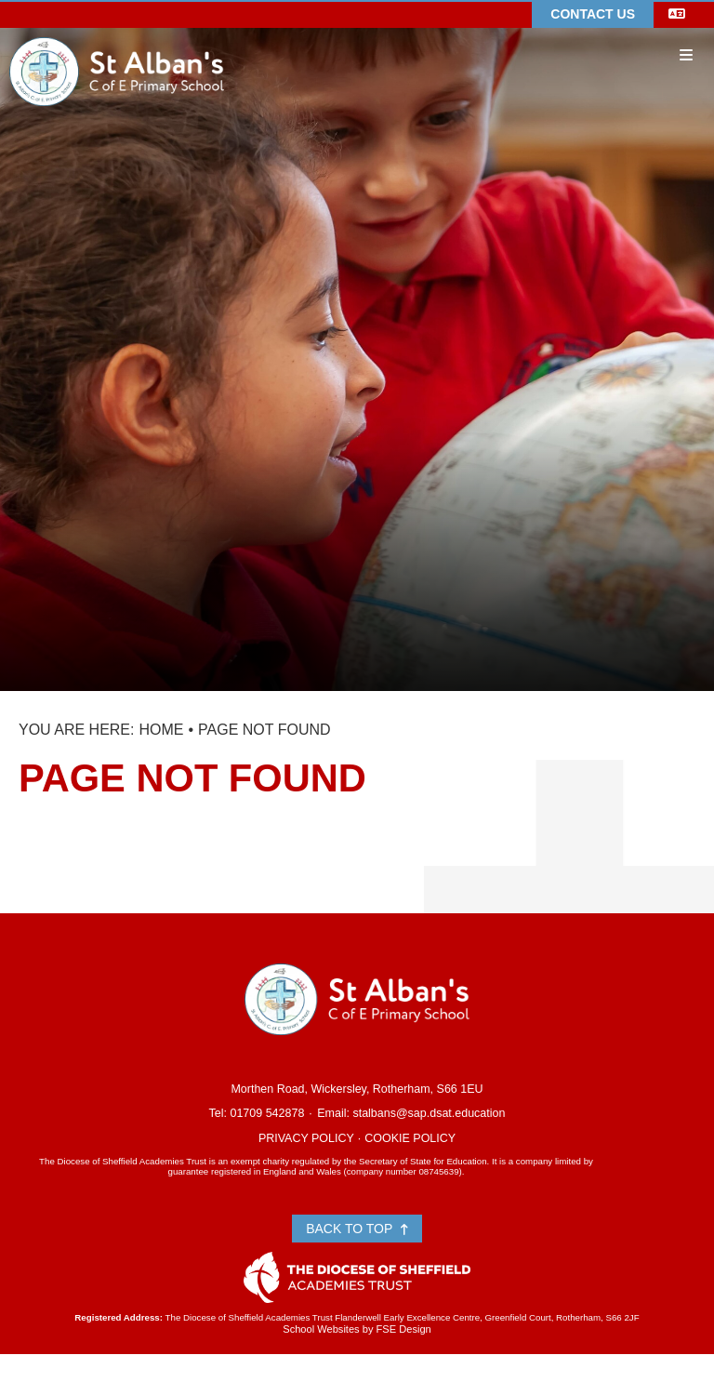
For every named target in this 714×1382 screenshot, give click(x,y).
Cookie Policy (410, 1138)
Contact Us (592, 14)
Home (161, 730)
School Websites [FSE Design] (321, 1329)
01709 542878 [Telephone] (267, 1113)
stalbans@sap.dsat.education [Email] (428, 1113)
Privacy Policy (306, 1138)
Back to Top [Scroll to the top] (357, 1228)
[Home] (116, 43)
